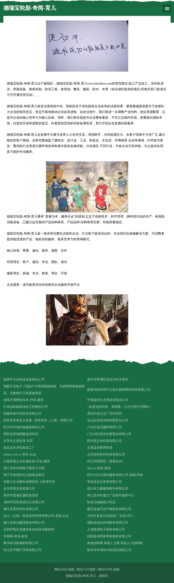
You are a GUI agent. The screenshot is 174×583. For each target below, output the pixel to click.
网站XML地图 (64, 569)
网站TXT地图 (86, 569)
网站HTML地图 (109, 569)
